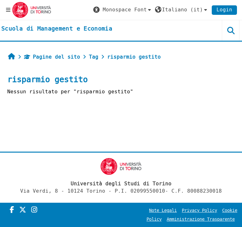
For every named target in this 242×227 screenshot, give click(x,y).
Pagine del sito (52, 57)
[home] (56, 29)
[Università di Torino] (31, 9)
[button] (123, 9)
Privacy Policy (199, 210)
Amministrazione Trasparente (201, 219)
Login (224, 9)
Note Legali (163, 210)
